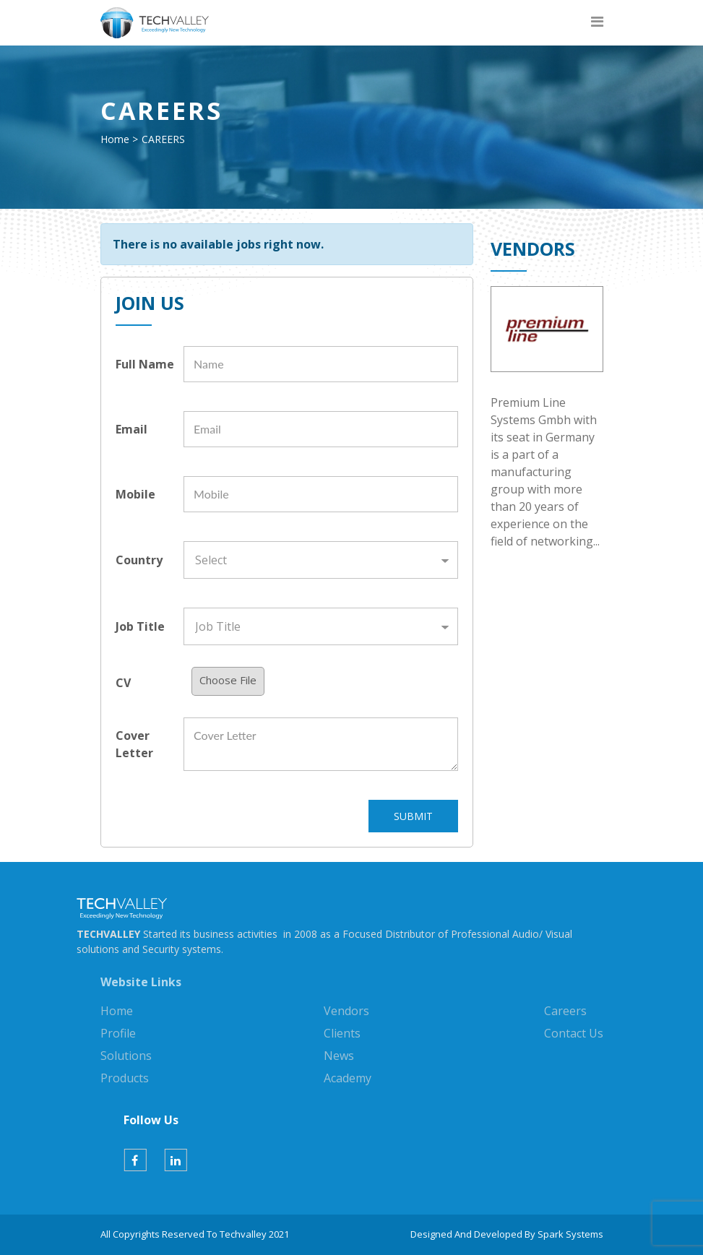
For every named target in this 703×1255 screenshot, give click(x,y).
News (339, 1056)
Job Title (140, 626)
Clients (342, 1033)
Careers (565, 1011)
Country (139, 560)
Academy (347, 1078)
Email (131, 429)
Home (114, 139)
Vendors (346, 1011)
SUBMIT (413, 816)
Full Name (145, 364)
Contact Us (573, 1033)
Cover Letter (134, 744)
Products (124, 1078)
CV (123, 683)
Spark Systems (570, 1234)
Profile (118, 1033)
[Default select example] (321, 560)
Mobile (135, 494)
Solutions (126, 1056)
